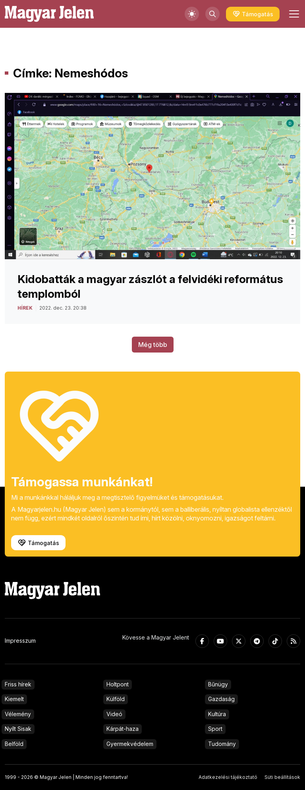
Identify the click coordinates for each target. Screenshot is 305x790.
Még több (152, 345)
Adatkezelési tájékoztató (228, 777)
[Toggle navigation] (293, 14)
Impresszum (20, 640)
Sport (215, 728)
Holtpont (117, 684)
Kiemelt (14, 699)
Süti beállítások (282, 777)
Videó (114, 714)
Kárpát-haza (122, 728)
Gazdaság (221, 699)
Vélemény (18, 714)
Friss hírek (18, 684)
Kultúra (217, 714)
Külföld (115, 699)
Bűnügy (218, 684)
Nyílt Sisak (18, 728)
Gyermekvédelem (129, 743)
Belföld (14, 743)
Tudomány (222, 743)
